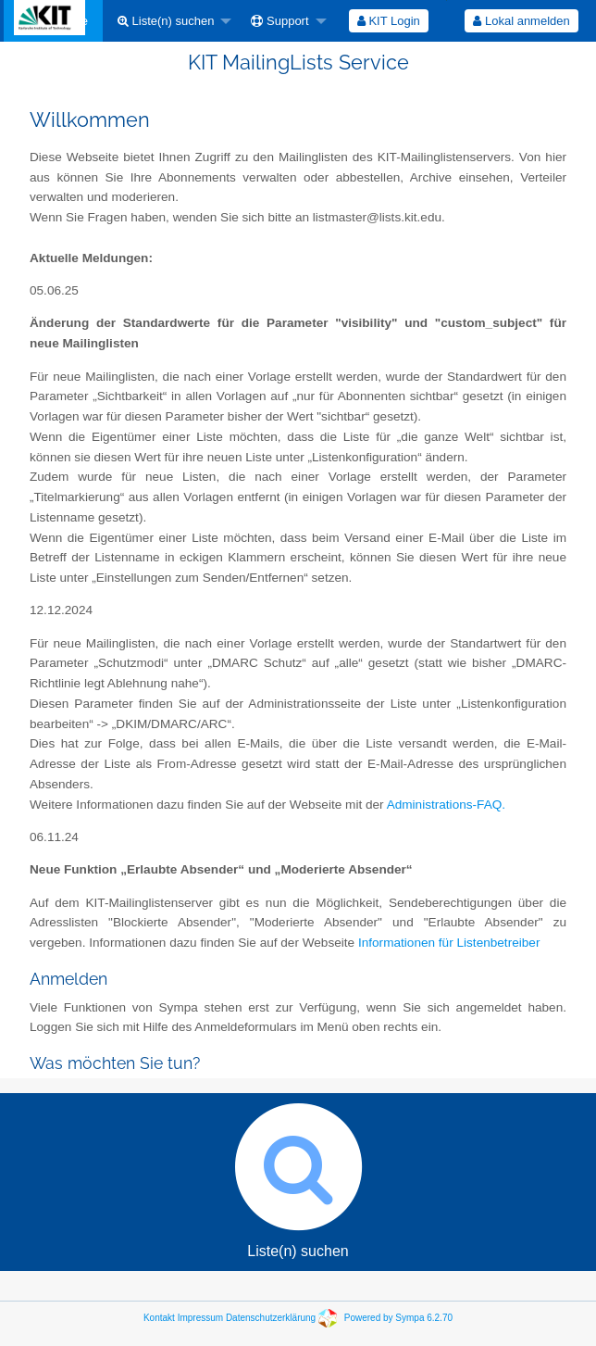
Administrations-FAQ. (446, 804)
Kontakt (159, 1318)
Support (279, 21)
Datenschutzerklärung (271, 1318)
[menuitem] (170, 21)
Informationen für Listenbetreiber (449, 943)
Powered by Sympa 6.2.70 (398, 1318)
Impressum (200, 1318)
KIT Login (388, 21)
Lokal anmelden (521, 21)
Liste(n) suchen (166, 21)
